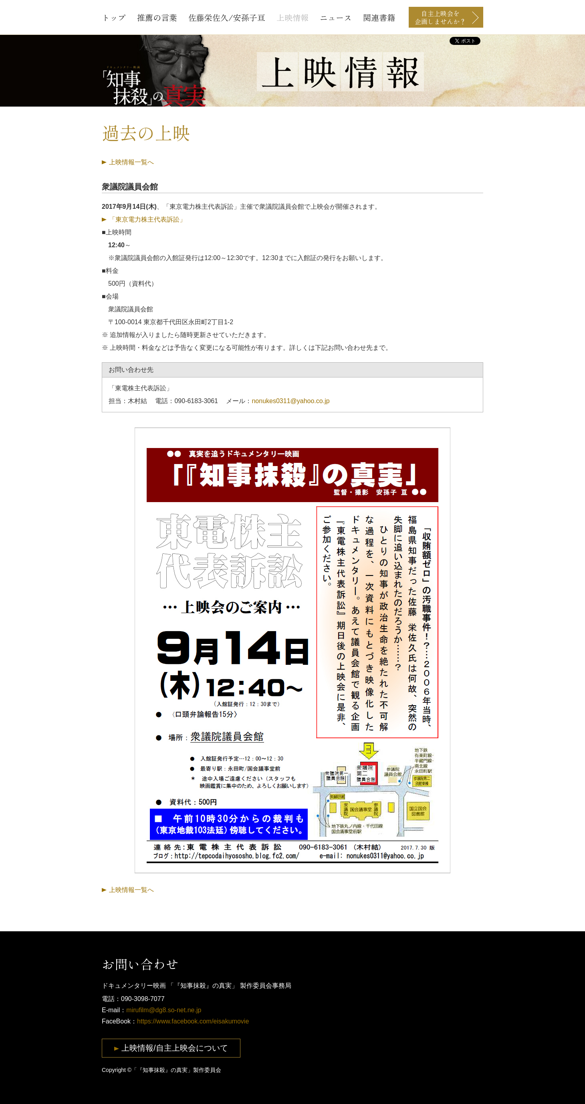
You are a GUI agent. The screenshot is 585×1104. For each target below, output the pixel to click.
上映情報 (292, 17)
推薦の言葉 (157, 17)
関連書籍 (379, 17)
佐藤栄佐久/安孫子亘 (226, 17)
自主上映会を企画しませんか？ (440, 17)
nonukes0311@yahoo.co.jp (290, 401)
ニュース (336, 17)
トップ (114, 17)
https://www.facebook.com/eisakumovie (193, 1021)
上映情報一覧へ (131, 162)
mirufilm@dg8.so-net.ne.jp (163, 1010)
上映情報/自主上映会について (174, 1047)
